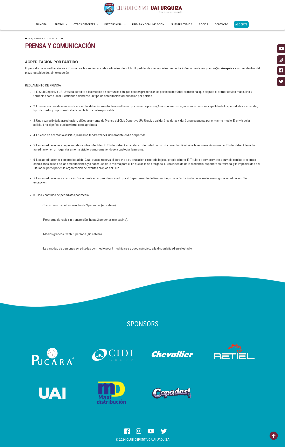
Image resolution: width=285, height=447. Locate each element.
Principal (42, 24)
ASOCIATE (241, 24)
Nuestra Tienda (181, 24)
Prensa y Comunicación (148, 24)
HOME (28, 38)
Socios (203, 24)
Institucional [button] (114, 24)
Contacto (221, 24)
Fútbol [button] (60, 24)
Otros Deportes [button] (85, 24)
